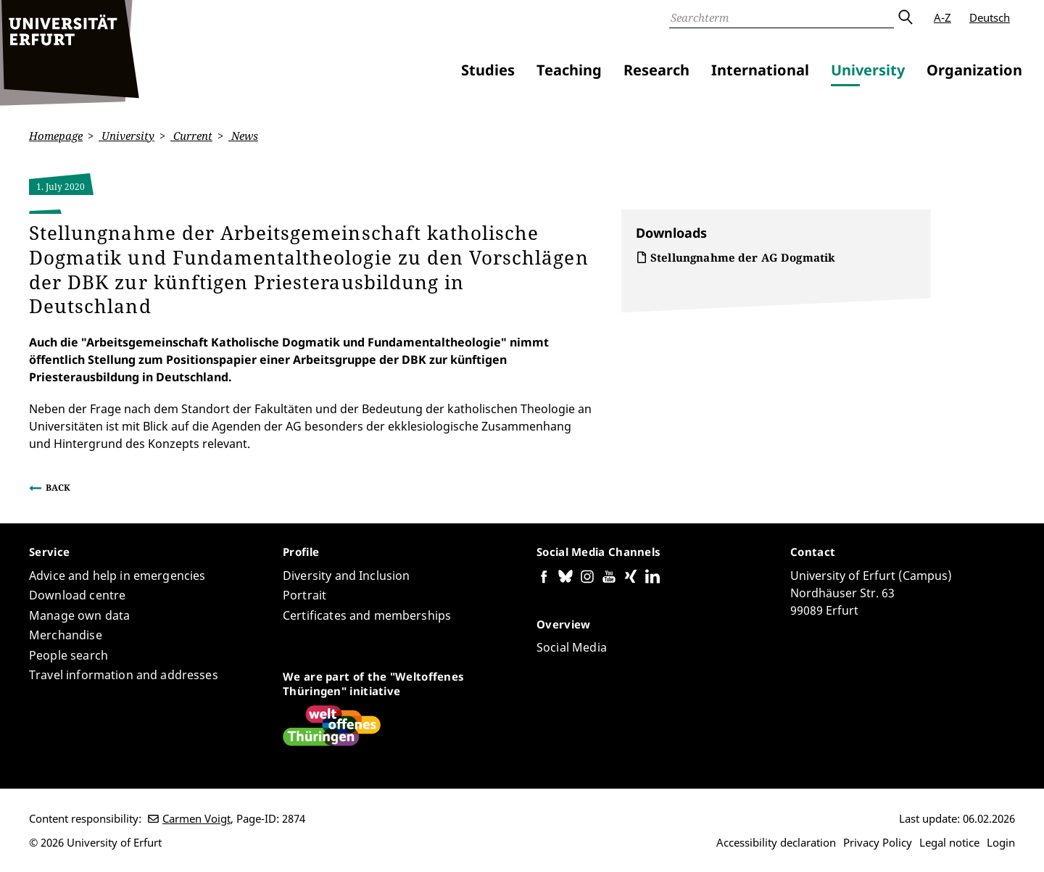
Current (191, 135)
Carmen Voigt (196, 818)
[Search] (781, 17)
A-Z (942, 17)
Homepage (56, 135)
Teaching (569, 70)
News (243, 135)
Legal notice (949, 842)
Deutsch (989, 17)
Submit (905, 17)
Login (1001, 842)
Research (656, 70)
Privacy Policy (877, 842)
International (760, 70)
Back (58, 487)
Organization (974, 70)
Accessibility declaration (776, 842)
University (868, 70)
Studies (488, 70)
